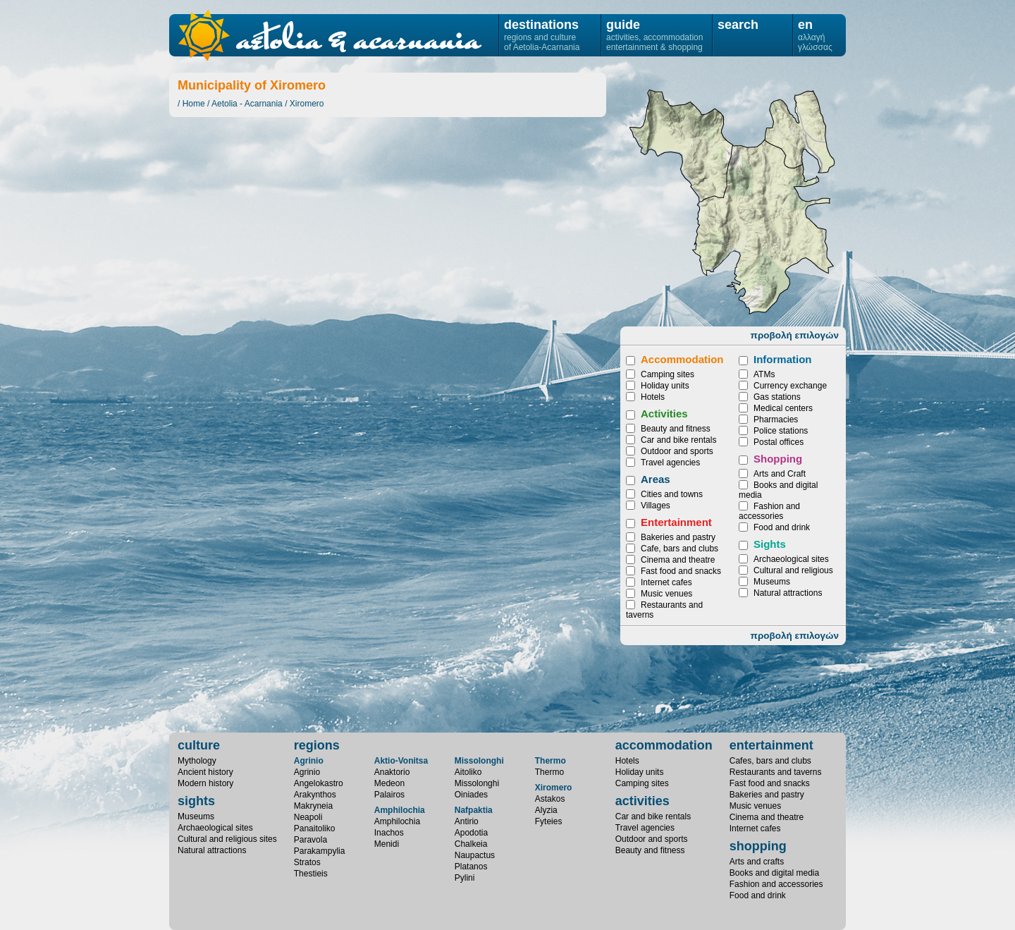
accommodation (664, 745)
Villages (655, 505)
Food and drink (781, 527)
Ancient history (205, 772)
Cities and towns (672, 494)
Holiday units (665, 386)
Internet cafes (666, 582)
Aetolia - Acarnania (247, 104)
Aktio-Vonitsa (401, 761)
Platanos (471, 866)
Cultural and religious (793, 570)
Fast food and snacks (681, 571)
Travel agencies (670, 462)
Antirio (467, 821)
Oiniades (471, 795)
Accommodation (682, 359)
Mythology (197, 761)
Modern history (205, 783)
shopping (758, 846)
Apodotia (471, 833)
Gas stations (777, 397)
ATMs (764, 374)
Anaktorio (392, 772)
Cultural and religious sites (227, 839)
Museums (771, 582)
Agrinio (309, 761)
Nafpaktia (474, 810)
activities (642, 801)
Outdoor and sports (677, 451)
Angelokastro (318, 783)
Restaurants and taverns (776, 772)
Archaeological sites (791, 559)
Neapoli (308, 817)
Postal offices (778, 442)
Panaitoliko (315, 828)
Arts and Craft (779, 474)
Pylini (465, 878)
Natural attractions (787, 593)
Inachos (389, 833)
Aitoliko (468, 772)
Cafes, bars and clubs (770, 761)
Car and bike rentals (678, 440)
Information (782, 359)
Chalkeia (471, 844)
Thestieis (311, 874)
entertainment (771, 745)
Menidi (386, 844)
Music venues (666, 594)
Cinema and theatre (678, 560)
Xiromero (307, 104)
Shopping (777, 459)
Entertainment (676, 522)
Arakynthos (315, 795)
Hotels (653, 397)
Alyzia (681, 145)
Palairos (389, 795)
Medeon (389, 783)
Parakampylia (319, 851)
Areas (655, 479)
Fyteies (799, 131)
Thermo (550, 761)
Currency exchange (790, 386)
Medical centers (783, 408)
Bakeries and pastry (678, 537)
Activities (664, 414)
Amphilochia (399, 810)
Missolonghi (479, 761)
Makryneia (313, 806)
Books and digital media (774, 873)
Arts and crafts (757, 862)
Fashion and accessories (769, 511)
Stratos (307, 862)
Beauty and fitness (675, 429)
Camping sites (667, 374)
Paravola (310, 840)
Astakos (762, 227)
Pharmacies (775, 419)
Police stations (780, 431)
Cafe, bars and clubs (679, 548)
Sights (769, 544)
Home (194, 104)
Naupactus (475, 855)
